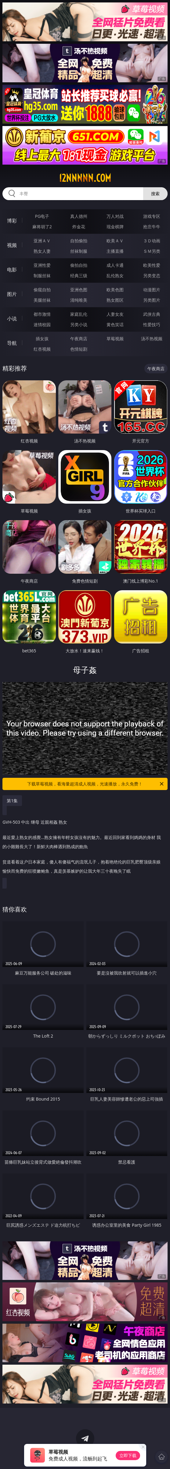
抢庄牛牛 (151, 226)
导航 (12, 343)
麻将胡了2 (42, 226)
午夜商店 (78, 338)
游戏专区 (151, 216)
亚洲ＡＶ (42, 241)
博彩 (12, 220)
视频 (12, 245)
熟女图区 (115, 300)
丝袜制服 (78, 251)
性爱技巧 (151, 324)
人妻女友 (115, 314)
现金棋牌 (115, 226)
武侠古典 (151, 314)
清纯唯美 (78, 300)
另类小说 (78, 324)
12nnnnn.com (85, 178)
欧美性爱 (151, 265)
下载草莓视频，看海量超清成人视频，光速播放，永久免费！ (95, 784)
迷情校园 (42, 324)
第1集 (12, 800)
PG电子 (42, 216)
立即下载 (127, 1455)
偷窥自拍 (42, 290)
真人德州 (78, 216)
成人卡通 (115, 265)
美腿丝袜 (42, 300)
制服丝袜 (42, 275)
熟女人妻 (42, 251)
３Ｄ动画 (151, 241)
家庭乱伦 (78, 314)
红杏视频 (42, 349)
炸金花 (78, 226)
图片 (12, 294)
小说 (12, 318)
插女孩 (42, 338)
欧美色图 (115, 290)
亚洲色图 (78, 290)
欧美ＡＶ (115, 241)
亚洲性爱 (42, 265)
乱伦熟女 (115, 275)
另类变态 (151, 275)
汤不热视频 (151, 338)
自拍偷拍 (78, 241)
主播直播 (115, 251)
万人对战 (115, 216)
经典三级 (78, 275)
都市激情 (42, 314)
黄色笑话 (115, 324)
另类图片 (151, 300)
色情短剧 (78, 349)
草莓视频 (115, 338)
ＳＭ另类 (151, 251)
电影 (12, 269)
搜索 (155, 193)
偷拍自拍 (78, 265)
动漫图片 (151, 290)
